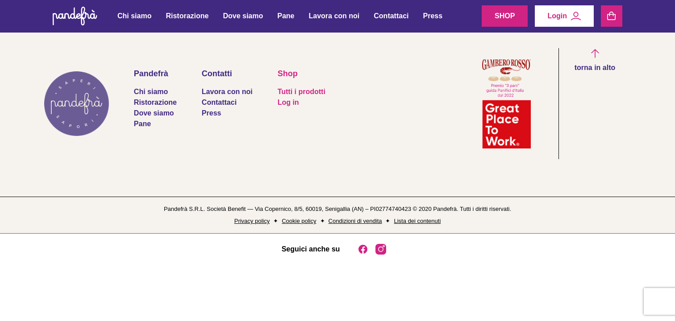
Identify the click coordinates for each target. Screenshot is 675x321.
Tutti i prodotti (301, 91)
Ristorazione (187, 18)
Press (433, 18)
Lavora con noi (333, 18)
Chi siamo (134, 18)
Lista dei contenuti (417, 221)
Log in (288, 102)
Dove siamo (243, 18)
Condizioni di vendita (355, 221)
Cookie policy (299, 221)
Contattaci (391, 18)
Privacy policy (252, 221)
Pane (285, 18)
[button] (595, 60)
